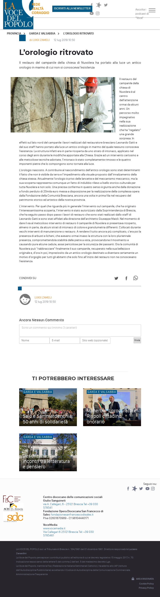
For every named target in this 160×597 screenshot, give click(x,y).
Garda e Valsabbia (42, 33)
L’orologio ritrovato (78, 33)
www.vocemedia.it (54, 528)
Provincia (14, 33)
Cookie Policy (146, 583)
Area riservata (142, 579)
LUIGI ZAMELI (43, 297)
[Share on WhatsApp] (136, 278)
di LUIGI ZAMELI (39, 40)
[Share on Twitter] (116, 278)
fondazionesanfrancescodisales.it (72, 514)
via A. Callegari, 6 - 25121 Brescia (63, 504)
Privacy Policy (146, 587)
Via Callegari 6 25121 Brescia (60, 532)
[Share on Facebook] (126, 278)
